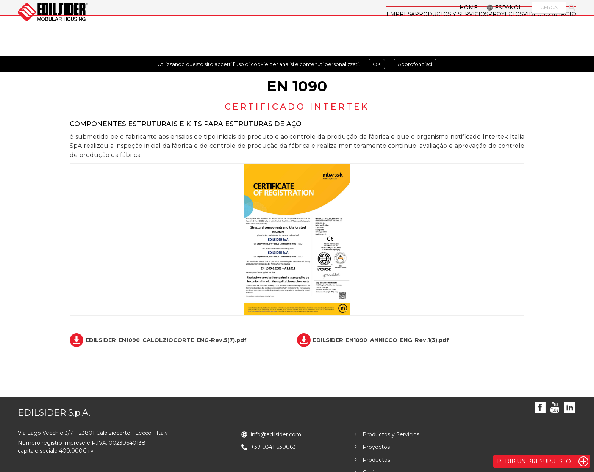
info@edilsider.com (276, 434)
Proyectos (376, 447)
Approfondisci (415, 64)
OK (377, 64)
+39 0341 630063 (273, 447)
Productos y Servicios (391, 434)
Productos (376, 459)
